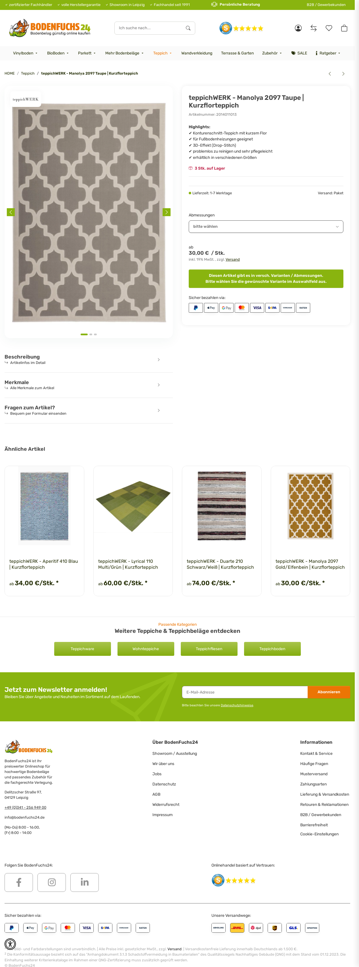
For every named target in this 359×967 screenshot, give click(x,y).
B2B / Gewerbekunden (326, 5)
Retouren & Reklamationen (324, 804)
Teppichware (82, 648)
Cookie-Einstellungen (319, 834)
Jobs (156, 774)
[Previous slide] (11, 212)
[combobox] (266, 226)
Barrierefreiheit (314, 825)
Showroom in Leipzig (127, 5)
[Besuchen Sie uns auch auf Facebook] (19, 882)
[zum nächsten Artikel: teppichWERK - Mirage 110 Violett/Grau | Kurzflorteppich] (343, 73)
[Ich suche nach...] (148, 28)
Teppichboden (272, 648)
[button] (298, 28)
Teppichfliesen (209, 648)
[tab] (84, 334)
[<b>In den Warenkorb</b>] (9, 83)
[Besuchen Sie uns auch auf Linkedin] (84, 882)
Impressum (162, 814)
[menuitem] (26, 53)
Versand (233, 259)
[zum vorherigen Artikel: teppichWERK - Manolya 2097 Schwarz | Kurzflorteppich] (330, 73)
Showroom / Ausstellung (174, 753)
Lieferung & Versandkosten (324, 794)
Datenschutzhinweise (237, 705)
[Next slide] (167, 212)
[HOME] (50, 28)
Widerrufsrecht (165, 804)
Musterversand (313, 774)
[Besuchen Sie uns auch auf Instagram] (51, 882)
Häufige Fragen (314, 763)
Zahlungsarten (313, 784)
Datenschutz (164, 784)
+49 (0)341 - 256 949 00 (25, 807)
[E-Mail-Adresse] (245, 692)
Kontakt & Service (316, 753)
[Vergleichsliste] (314, 28)
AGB (156, 794)
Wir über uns (163, 763)
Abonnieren (329, 692)
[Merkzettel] (329, 28)
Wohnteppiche (146, 648)
